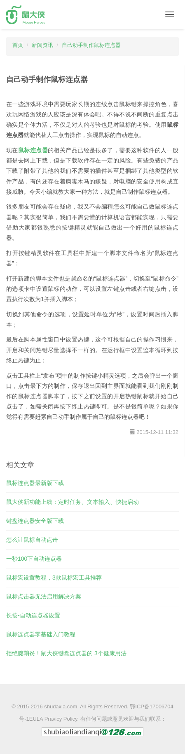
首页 (17, 45)
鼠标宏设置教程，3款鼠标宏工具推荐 (54, 577)
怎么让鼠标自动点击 (32, 539)
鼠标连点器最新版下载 (35, 483)
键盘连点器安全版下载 (35, 520)
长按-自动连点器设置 (33, 615)
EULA (36, 719)
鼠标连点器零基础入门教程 (40, 634)
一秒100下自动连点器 (34, 558)
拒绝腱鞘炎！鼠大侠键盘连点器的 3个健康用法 (66, 653)
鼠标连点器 (33, 150)
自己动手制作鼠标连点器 (91, 45)
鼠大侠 (25, 14)
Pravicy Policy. (61, 719)
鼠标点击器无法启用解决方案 (43, 596)
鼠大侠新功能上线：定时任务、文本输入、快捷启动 (72, 502)
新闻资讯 (42, 45)
